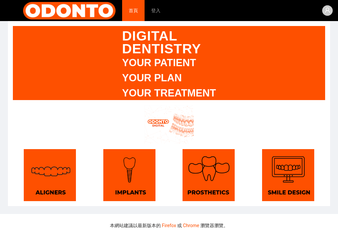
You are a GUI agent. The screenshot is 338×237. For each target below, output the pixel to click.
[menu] (221, 10)
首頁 (133, 10)
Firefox (169, 225)
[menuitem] (133, 10)
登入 (155, 10)
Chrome (191, 225)
